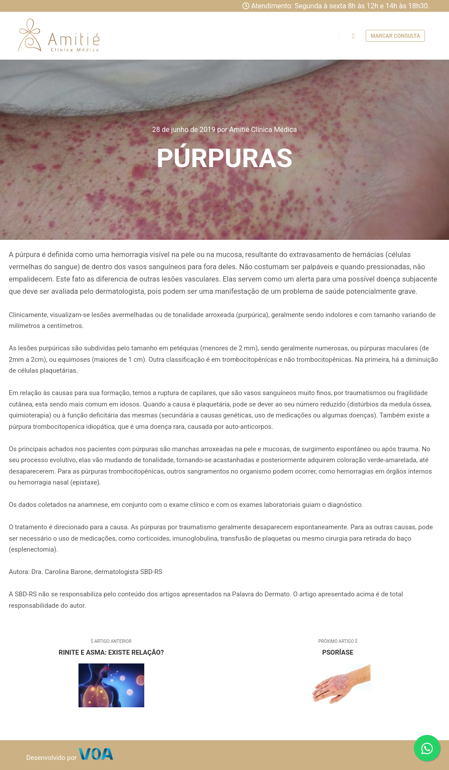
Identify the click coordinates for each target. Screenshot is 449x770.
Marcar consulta (395, 36)
